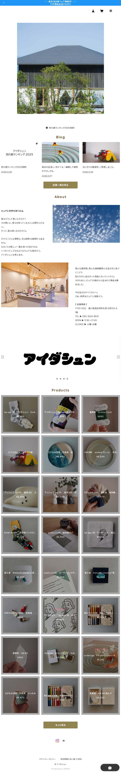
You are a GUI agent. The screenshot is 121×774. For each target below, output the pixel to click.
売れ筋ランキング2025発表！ (60, 128)
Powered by (60, 769)
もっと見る (60, 725)
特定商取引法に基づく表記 (71, 759)
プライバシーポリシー (47, 759)
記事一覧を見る (60, 185)
